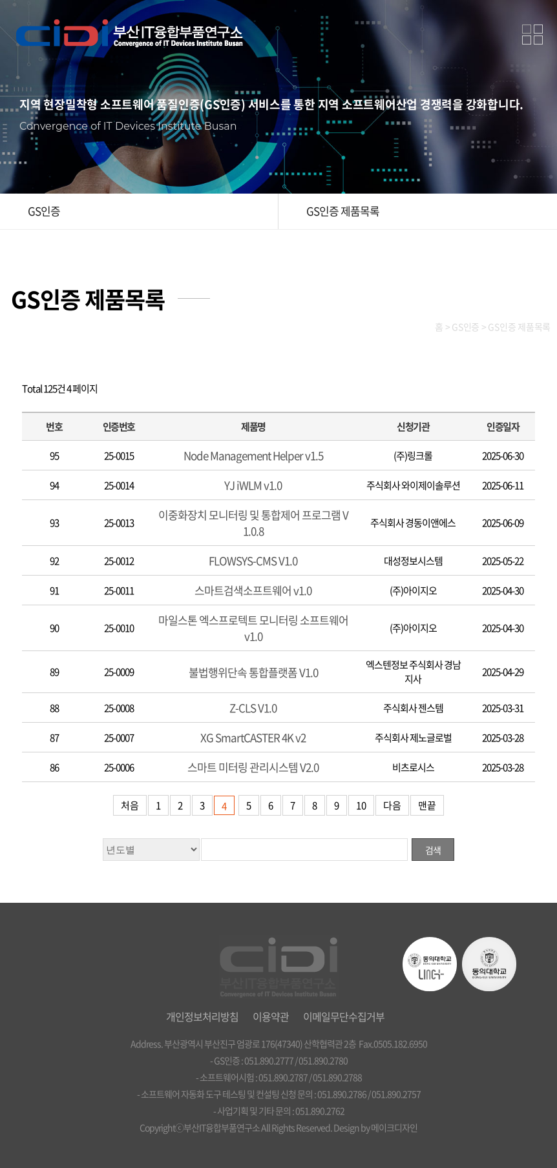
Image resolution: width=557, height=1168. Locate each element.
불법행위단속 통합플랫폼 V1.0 (253, 672)
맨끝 (427, 805)
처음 (130, 805)
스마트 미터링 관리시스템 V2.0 (253, 767)
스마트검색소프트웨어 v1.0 (252, 590)
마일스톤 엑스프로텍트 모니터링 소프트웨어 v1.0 (253, 628)
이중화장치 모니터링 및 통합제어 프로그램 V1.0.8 (253, 523)
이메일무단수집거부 (343, 1016)
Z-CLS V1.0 (253, 708)
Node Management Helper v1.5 (253, 455)
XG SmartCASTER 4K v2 (253, 737)
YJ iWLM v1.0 (253, 485)
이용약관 (271, 1016)
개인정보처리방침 (202, 1016)
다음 (392, 805)
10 (361, 805)
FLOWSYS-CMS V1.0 (253, 560)
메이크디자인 (394, 1127)
